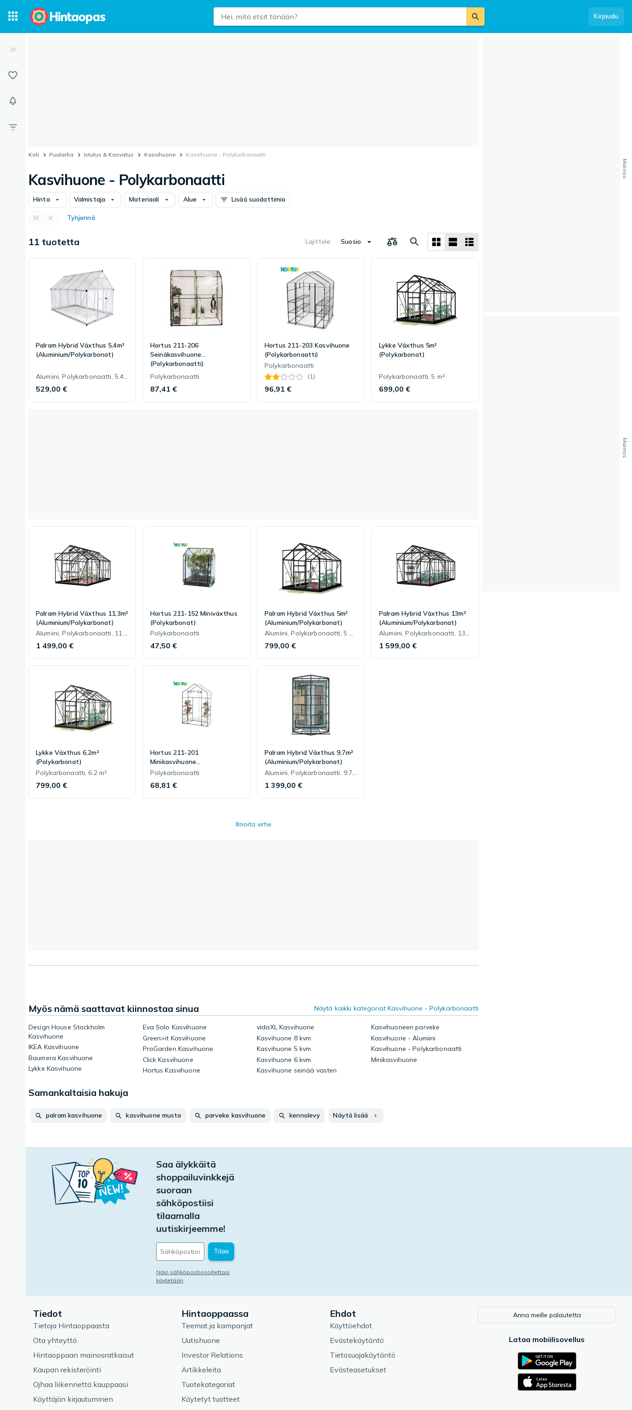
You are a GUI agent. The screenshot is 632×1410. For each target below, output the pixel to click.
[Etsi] (475, 16)
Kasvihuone (160, 154)
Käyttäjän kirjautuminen (73, 1333)
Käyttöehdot (351, 1259)
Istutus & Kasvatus (109, 154)
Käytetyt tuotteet (210, 1333)
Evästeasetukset (358, 1304)
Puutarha (61, 154)
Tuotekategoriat (208, 1318)
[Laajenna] (13, 49)
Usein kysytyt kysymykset (78, 1348)
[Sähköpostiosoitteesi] (218, 1187)
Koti (33, 154)
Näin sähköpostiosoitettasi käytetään (207, 1207)
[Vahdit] (13, 101)
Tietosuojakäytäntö (362, 1289)
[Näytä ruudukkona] (436, 242)
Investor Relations (212, 1289)
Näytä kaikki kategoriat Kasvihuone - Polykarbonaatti (396, 1008)
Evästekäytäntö (357, 1274)
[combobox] (340, 16)
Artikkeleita (201, 1304)
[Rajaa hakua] (13, 127)
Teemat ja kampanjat (217, 1259)
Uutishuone (200, 1274)
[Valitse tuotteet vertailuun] (392, 242)
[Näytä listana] (453, 242)
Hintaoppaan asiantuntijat (226, 1348)
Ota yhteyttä (55, 1274)
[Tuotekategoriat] (13, 16)
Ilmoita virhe (253, 824)
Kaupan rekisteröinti (67, 1304)
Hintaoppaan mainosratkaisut (83, 1289)
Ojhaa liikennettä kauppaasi (80, 1318)
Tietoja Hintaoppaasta (71, 1259)
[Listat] (13, 75)
